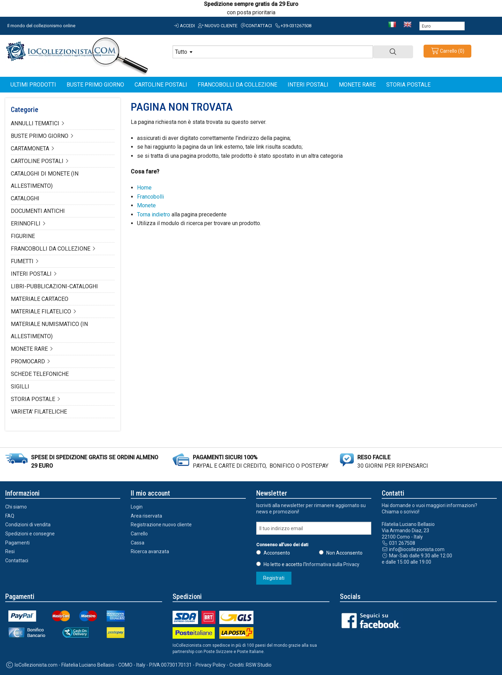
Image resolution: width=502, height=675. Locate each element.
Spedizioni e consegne (30, 533)
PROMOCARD (28, 361)
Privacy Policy (211, 665)
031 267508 (398, 543)
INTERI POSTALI (31, 273)
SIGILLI (20, 386)
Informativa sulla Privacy (332, 564)
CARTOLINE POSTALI (37, 161)
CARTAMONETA (30, 148)
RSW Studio (259, 665)
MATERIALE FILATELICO (41, 311)
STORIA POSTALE (33, 399)
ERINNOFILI (25, 223)
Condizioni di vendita (28, 524)
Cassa (137, 543)
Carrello (139, 533)
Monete (146, 205)
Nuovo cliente (217, 25)
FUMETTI (22, 261)
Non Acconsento (344, 553)
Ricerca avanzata (150, 551)
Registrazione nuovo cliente (161, 524)
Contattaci (256, 25)
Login (137, 507)
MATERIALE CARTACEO (39, 299)
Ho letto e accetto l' (311, 564)
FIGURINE (23, 236)
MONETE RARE (29, 349)
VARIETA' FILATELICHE (39, 411)
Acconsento (277, 553)
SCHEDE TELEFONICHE (40, 374)
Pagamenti (17, 543)
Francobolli (150, 196)
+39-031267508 (293, 25)
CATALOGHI (25, 198)
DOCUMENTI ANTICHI (38, 211)
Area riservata (146, 516)
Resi (10, 551)
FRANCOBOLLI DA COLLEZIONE (50, 248)
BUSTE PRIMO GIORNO (39, 136)
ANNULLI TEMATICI (35, 123)
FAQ (9, 516)
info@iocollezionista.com (413, 549)
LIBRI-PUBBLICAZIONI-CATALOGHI (54, 286)
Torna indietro (153, 214)
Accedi (184, 25)
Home (144, 187)
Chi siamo (16, 507)
